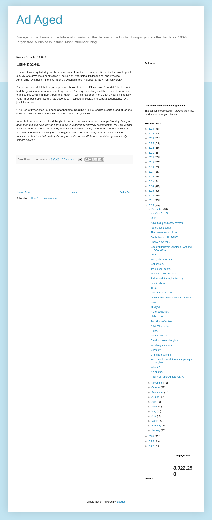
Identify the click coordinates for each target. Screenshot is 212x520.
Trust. (154, 288)
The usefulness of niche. (164, 232)
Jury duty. (156, 350)
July (154, 401)
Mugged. (155, 307)
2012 (152, 195)
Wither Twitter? (159, 335)
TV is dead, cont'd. (161, 269)
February (156, 425)
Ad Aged (39, 20)
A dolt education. (160, 311)
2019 (152, 162)
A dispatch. (157, 372)
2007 (152, 446)
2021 (152, 152)
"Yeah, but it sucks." (161, 227)
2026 (152, 128)
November (157, 382)
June (154, 406)
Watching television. (161, 345)
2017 (152, 171)
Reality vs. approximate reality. (167, 376)
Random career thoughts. (164, 340)
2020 (152, 157)
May (154, 411)
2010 (152, 205)
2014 (152, 186)
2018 (152, 167)
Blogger (120, 501)
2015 (152, 181)
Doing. (154, 331)
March (155, 420)
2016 (152, 176)
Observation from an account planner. (171, 297)
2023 (152, 143)
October (156, 387)
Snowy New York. (160, 242)
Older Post (125, 192)
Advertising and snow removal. (167, 223)
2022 (152, 147)
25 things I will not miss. (164, 273)
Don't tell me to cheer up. (164, 292)
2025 (152, 133)
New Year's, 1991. (160, 213)
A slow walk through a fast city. (167, 278)
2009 (152, 436)
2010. (154, 218)
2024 (152, 138)
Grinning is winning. (161, 354)
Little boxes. (157, 316)
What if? (155, 367)
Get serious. (157, 264)
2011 (152, 200)
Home (75, 192)
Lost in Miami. (158, 283)
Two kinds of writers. (162, 321)
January (156, 430)
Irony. (154, 254)
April (154, 416)
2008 (152, 441)
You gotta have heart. (162, 259)
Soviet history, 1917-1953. (165, 237)
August (155, 397)
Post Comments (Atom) (44, 198)
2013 (152, 190)
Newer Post (23, 192)
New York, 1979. (160, 326)
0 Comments (68, 159)
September (157, 392)
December (157, 209)
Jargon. (155, 302)
